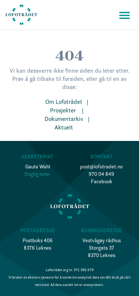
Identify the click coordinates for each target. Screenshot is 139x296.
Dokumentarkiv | (66, 118)
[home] (21, 15)
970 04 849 (101, 174)
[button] (124, 14)
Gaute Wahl (37, 166)
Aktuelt (66, 127)
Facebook (101, 181)
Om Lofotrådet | (66, 101)
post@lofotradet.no (101, 166)
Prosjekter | (66, 110)
